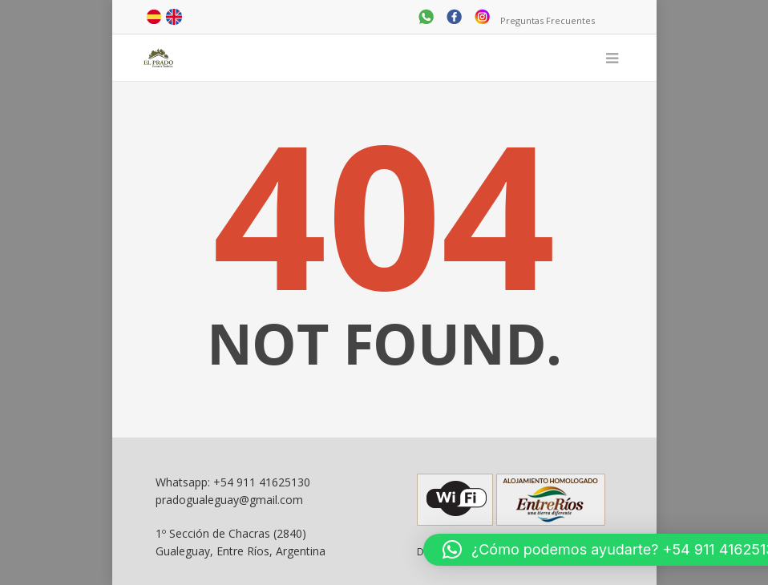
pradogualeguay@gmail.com (229, 499)
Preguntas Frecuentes (547, 20)
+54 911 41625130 (261, 482)
